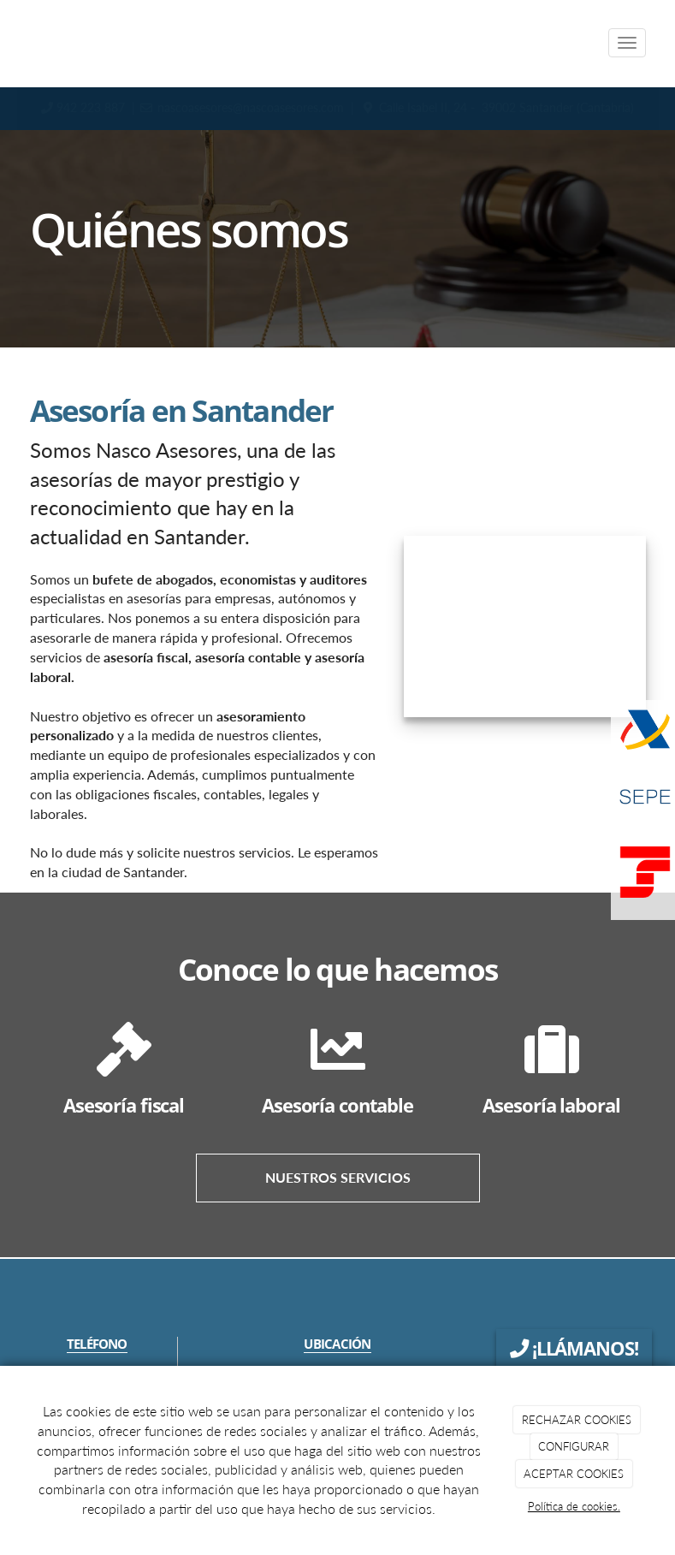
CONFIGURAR (573, 1446)
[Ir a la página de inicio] (12, 43)
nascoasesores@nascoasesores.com (250, 107)
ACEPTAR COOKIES (574, 1474)
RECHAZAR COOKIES (576, 1420)
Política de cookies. (574, 1506)
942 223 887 (92, 107)
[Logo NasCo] (525, 626)
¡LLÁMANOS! (574, 1348)
